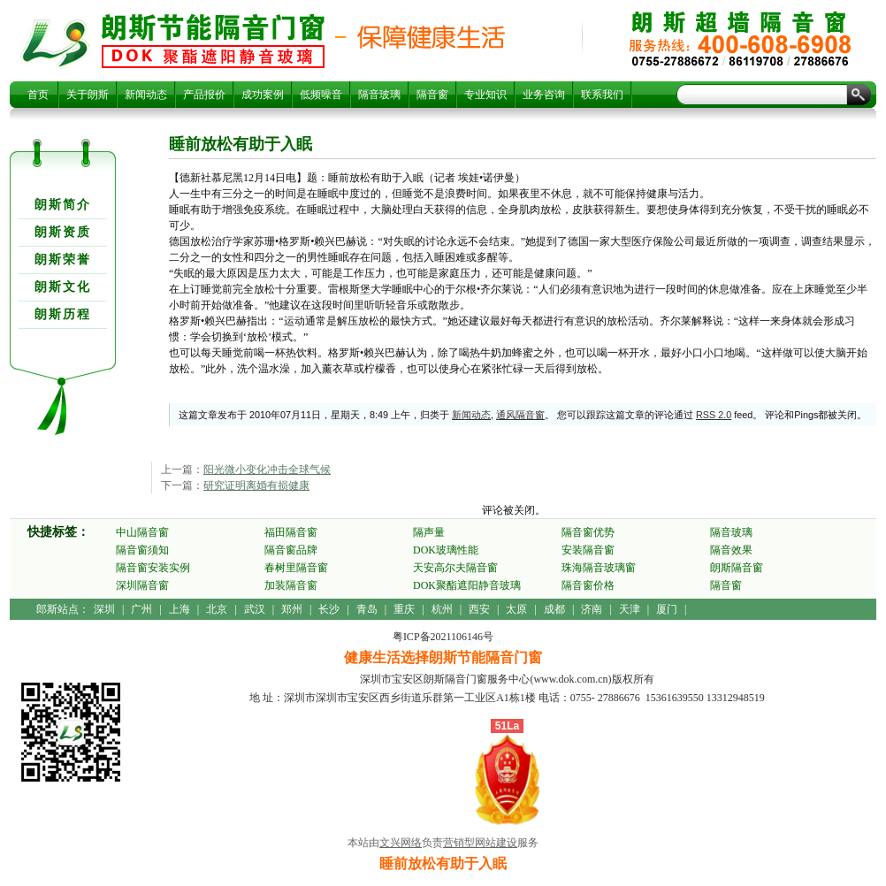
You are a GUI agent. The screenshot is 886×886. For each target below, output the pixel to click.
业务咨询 (544, 94)
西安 (479, 609)
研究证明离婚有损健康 (256, 485)
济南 (591, 609)
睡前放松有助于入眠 (213, 40)
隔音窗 (432, 94)
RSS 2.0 (713, 414)
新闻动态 (146, 94)
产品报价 (204, 94)
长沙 (329, 609)
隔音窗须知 (142, 550)
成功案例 (262, 94)
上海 (179, 609)
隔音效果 (731, 550)
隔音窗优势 (588, 532)
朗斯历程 (62, 314)
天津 (629, 609)
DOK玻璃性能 (445, 550)
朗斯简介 (62, 204)
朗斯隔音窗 (736, 567)
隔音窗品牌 (290, 550)
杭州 (442, 609)
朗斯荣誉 (62, 259)
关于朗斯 (87, 94)
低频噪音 (321, 94)
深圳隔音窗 (142, 585)
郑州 (291, 609)
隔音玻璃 (379, 94)
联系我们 (602, 94)
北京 (216, 609)
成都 (554, 609)
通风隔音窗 (520, 414)
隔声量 (429, 532)
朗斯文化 (62, 287)
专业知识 (485, 94)
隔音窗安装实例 (153, 567)
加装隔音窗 (290, 585)
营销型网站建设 (480, 842)
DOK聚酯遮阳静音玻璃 (467, 585)
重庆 (404, 609)
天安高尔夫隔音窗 (455, 567)
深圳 (104, 609)
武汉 (254, 609)
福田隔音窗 (290, 532)
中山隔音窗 (142, 532)
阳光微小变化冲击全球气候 (267, 469)
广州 (141, 609)
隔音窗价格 (588, 585)
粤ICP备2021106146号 (443, 636)
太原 (516, 609)
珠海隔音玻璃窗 (598, 567)
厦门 (666, 609)
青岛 (367, 609)
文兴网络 (400, 842)
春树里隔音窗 (296, 567)
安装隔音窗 (588, 550)
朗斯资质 (62, 232)
